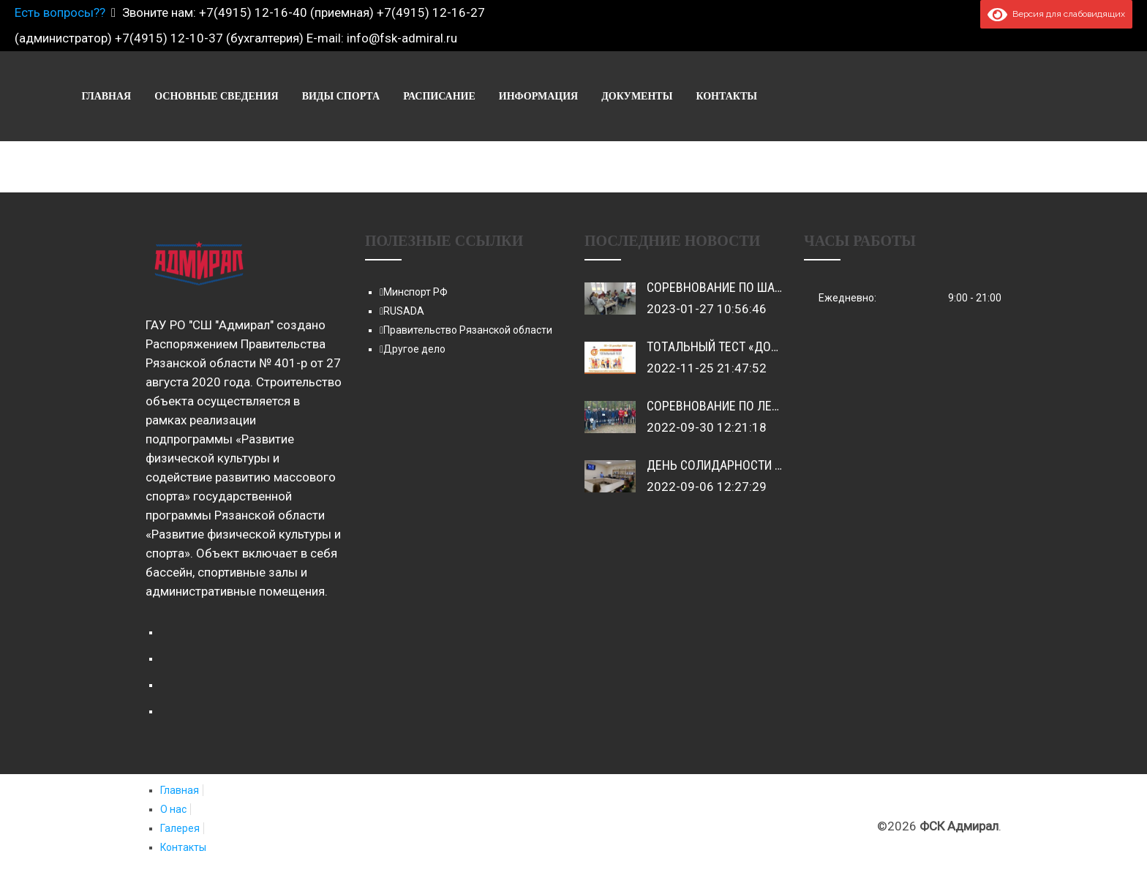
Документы (991, 96)
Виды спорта (695, 96)
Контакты (1081, 96)
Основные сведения (571, 96)
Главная (461, 96)
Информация (893, 96)
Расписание (794, 96)
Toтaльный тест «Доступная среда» (757, 346)
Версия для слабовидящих (1056, 14)
